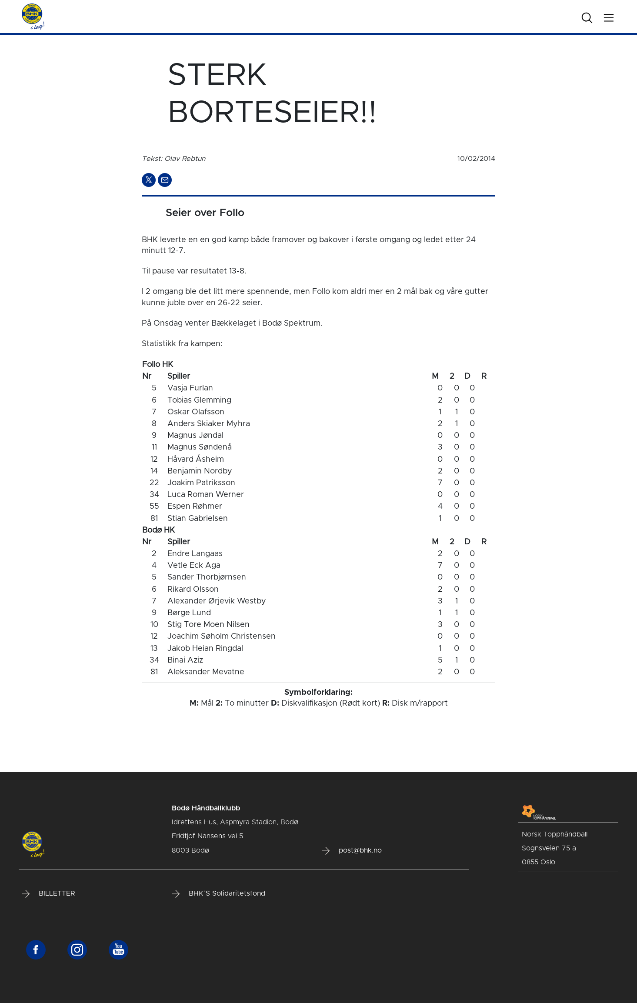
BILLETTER (48, 894)
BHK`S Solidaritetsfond (218, 894)
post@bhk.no (352, 851)
